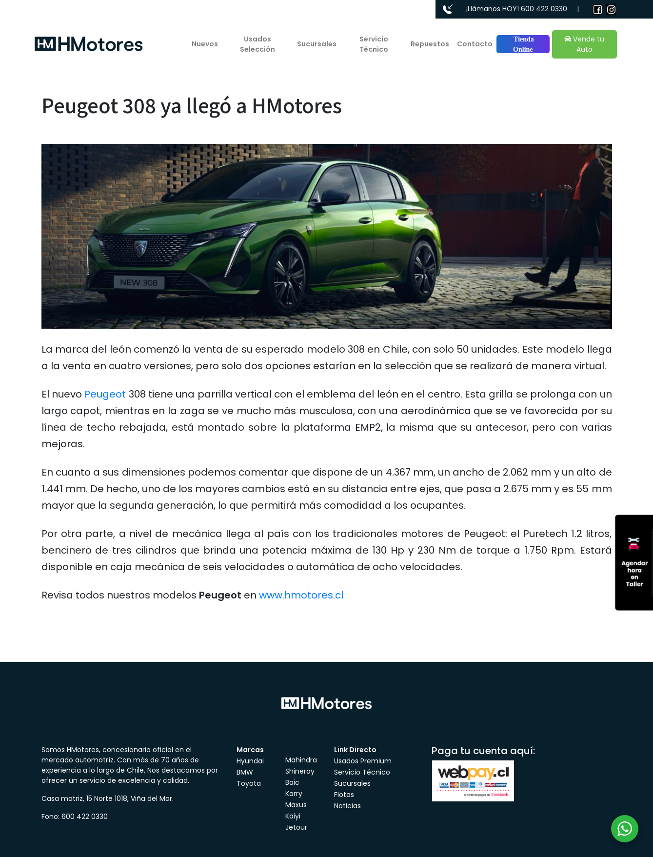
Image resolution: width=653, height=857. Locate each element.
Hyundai (250, 761)
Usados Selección (257, 44)
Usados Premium (363, 761)
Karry (293, 793)
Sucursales (316, 44)
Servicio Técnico (373, 44)
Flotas (344, 794)
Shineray (300, 771)
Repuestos (430, 44)
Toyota (249, 783)
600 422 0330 (544, 9)
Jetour (296, 827)
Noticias (347, 806)
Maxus (296, 805)
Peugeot (105, 394)
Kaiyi (292, 816)
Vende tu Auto (584, 44)
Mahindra (301, 760)
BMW (245, 772)
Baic (292, 782)
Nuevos (205, 44)
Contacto (475, 44)
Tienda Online (523, 44)
